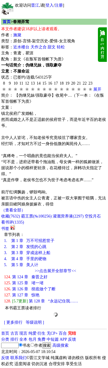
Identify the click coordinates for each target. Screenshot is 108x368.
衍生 (41, 333)
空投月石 (93, 216)
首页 (7, 22)
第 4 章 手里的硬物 (25, 259)
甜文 (52, 47)
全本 (23, 339)
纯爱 (33, 333)
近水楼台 (21, 47)
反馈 (72, 339)
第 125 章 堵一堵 (23, 283)
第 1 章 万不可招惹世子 (29, 241)
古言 (14, 333)
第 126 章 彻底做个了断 (30, 289)
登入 (50, 5)
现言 (23, 333)
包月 (33, 339)
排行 (14, 339)
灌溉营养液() (68, 216)
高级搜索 (60, 345)
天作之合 (39, 47)
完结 (72, 333)
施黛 (17, 35)
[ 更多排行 (13, 322)
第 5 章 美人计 (21, 265)
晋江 (35, 5)
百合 (63, 333)
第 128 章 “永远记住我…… (41, 301)
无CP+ (52, 333)
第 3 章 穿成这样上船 (27, 253)
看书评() (12, 222)
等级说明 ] (35, 322)
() (10, 216)
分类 (5, 339)
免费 (41, 339)
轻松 (61, 47)
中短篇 (53, 339)
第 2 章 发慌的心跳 (25, 247)
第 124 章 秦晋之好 (26, 277)
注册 (59, 5)
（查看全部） (13, 210)
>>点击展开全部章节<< (55, 271)
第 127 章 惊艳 (21, 295)
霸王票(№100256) (36, 216)
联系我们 (18, 358)
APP (63, 339)
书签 (5, 228)
